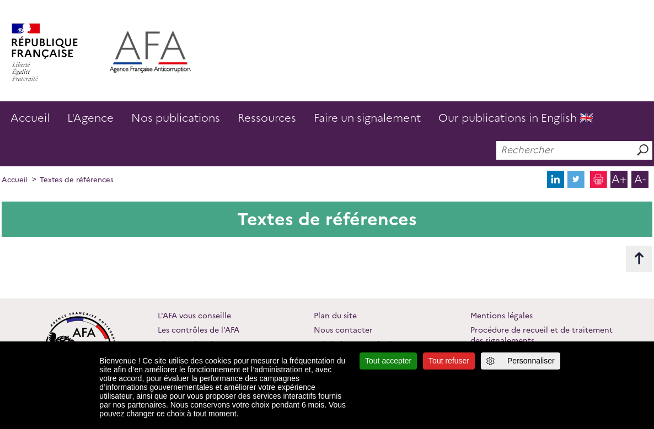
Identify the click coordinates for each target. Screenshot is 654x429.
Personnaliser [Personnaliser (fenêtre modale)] (531, 360)
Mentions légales (501, 316)
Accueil (30, 117)
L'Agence (90, 117)
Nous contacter (343, 330)
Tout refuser (448, 360)
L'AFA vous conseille (194, 316)
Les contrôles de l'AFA (198, 330)
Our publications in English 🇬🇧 (515, 117)
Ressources (267, 117)
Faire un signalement (367, 117)
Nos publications (175, 117)
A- (640, 179)
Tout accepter (388, 360)
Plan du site (335, 316)
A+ (619, 179)
